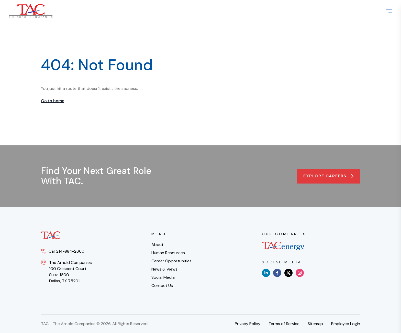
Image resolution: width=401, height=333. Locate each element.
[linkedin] (266, 273)
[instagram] (300, 273)
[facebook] (277, 273)
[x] (288, 273)
